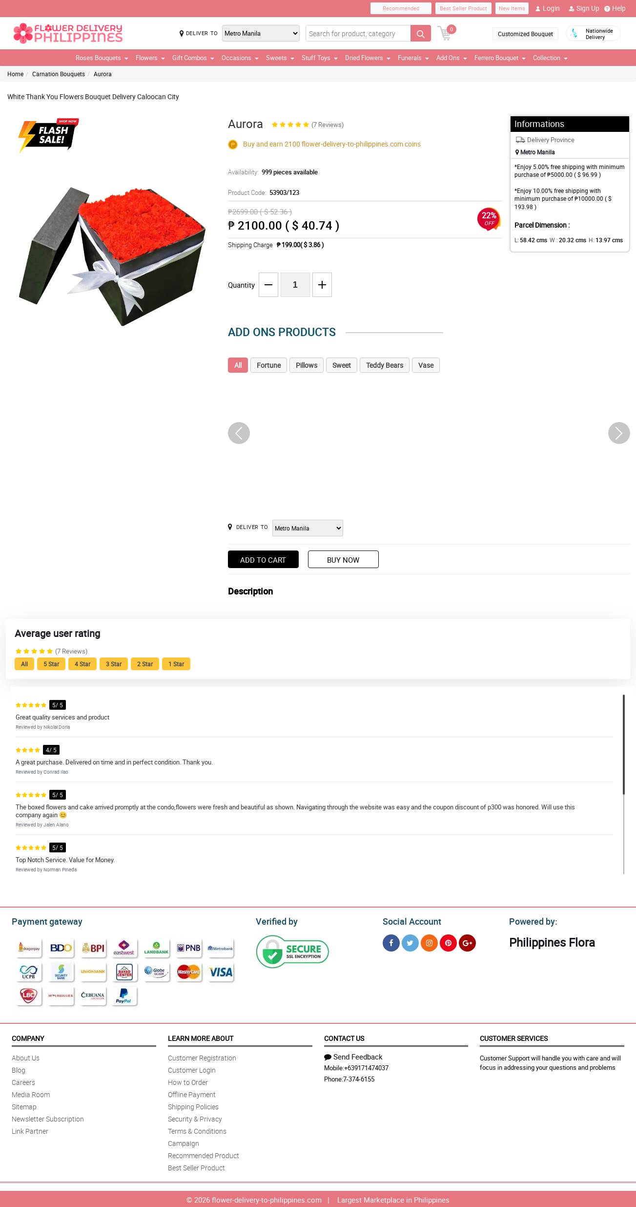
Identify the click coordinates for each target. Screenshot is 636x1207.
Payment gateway (43, 920)
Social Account (409, 920)
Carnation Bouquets (58, 74)
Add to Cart (263, 560)
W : (562, 240)
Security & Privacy (195, 1117)
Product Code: (262, 192)
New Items (512, 8)
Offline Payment (192, 1093)
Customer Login (192, 1068)
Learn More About (200, 1036)
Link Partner (30, 1129)
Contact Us (344, 1036)
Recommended (401, 8)
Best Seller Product (463, 8)
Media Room (31, 1093)
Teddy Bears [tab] (384, 365)
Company (28, 1036)
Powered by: (531, 920)
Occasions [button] (240, 57)
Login (547, 8)
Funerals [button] (413, 57)
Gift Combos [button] (193, 57)
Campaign (183, 1141)
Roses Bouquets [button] (102, 57)
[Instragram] (429, 941)
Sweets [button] (280, 57)
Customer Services (514, 1036)
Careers (23, 1080)
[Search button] (420, 33)
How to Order (188, 1080)
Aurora (103, 74)
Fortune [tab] (269, 365)
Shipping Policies (193, 1105)
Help (615, 8)
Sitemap (24, 1105)
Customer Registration (202, 1056)
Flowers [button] (150, 57)
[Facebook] (391, 941)
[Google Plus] (467, 941)
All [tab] (238, 365)
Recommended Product (203, 1154)
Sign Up (584, 8)
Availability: (270, 172)
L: (529, 240)
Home (15, 74)
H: (597, 240)
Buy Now (343, 560)
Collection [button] (550, 57)
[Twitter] (410, 941)
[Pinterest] (448, 941)
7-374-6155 (358, 1077)
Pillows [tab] (306, 365)
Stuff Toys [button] (320, 57)
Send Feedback (353, 1055)
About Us (26, 1056)
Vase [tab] (425, 365)
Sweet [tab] (341, 365)
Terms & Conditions (197, 1129)
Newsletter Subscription (48, 1117)
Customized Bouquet (525, 34)
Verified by (275, 920)
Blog (18, 1068)
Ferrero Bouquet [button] (500, 57)
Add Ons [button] (451, 57)
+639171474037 (366, 1066)
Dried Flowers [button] (367, 57)
